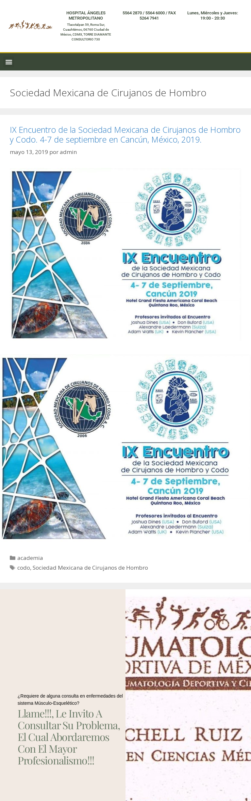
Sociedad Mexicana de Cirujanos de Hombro (90, 567)
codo (23, 567)
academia (30, 558)
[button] (8, 61)
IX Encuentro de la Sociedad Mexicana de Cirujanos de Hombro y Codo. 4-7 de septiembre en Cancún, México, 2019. (125, 134)
